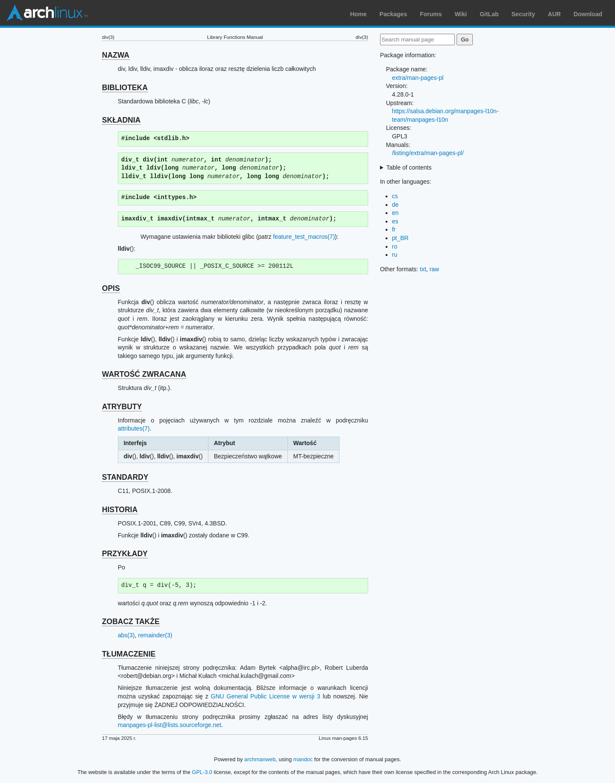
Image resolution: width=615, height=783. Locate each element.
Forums (431, 14)
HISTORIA (120, 509)
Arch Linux (47, 12)
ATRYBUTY (122, 406)
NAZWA (115, 55)
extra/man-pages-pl (418, 77)
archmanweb (259, 759)
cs (395, 196)
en (395, 212)
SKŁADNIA (121, 120)
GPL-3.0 (202, 772)
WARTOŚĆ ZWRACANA (144, 374)
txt (423, 269)
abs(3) (126, 635)
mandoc (303, 759)
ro (394, 246)
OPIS (111, 288)
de (395, 204)
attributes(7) (134, 428)
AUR (554, 14)
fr (394, 229)
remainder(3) (155, 635)
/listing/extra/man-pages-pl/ (428, 153)
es (395, 221)
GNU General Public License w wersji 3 (265, 696)
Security (523, 14)
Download (588, 14)
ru (394, 254)
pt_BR (400, 238)
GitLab (489, 14)
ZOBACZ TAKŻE (131, 621)
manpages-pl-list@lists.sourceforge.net (169, 724)
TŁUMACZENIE (128, 654)
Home (358, 14)
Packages (393, 14)
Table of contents (409, 167)
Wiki (461, 14)
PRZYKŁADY (125, 553)
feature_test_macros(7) (304, 236)
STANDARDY (125, 477)
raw (434, 269)
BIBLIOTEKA (125, 87)
